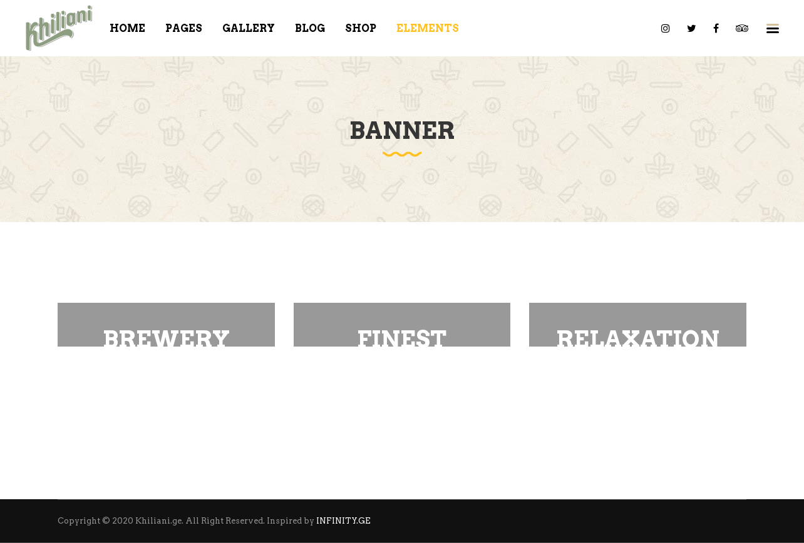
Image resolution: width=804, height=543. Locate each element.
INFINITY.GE (343, 520)
